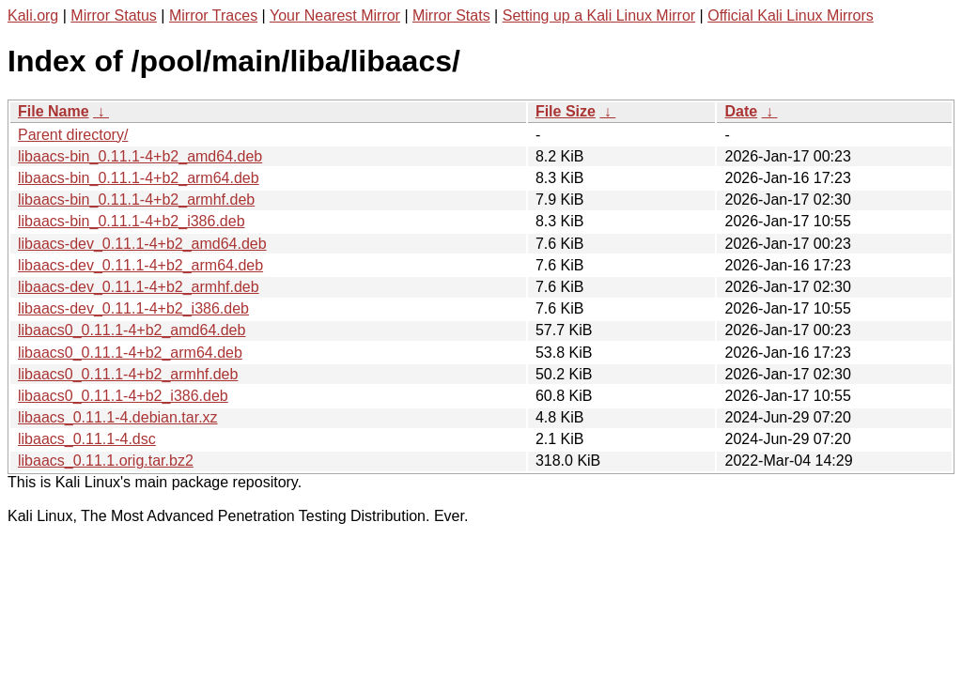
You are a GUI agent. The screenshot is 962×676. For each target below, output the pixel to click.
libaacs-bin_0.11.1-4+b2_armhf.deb (136, 199)
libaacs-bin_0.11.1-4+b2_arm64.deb (138, 178)
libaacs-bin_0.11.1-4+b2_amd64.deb (140, 156)
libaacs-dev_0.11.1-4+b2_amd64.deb (142, 244)
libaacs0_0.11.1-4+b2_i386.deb (123, 396)
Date (740, 111)
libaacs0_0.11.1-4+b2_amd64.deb (131, 330)
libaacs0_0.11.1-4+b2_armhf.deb (128, 374)
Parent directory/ (73, 135)
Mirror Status (113, 15)
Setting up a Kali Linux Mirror (599, 15)
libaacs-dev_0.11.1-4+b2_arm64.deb (140, 265)
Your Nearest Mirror (335, 15)
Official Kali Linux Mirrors (790, 15)
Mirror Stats (451, 15)
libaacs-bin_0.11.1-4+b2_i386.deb (131, 221)
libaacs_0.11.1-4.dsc (87, 439)
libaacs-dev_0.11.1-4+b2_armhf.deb (138, 287)
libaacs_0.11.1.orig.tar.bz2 (106, 461)
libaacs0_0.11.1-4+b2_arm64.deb (130, 353)
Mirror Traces (213, 15)
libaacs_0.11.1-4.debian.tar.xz (118, 417)
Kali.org (33, 15)
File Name (53, 111)
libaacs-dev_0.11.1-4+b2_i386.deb (133, 308)
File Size (565, 111)
